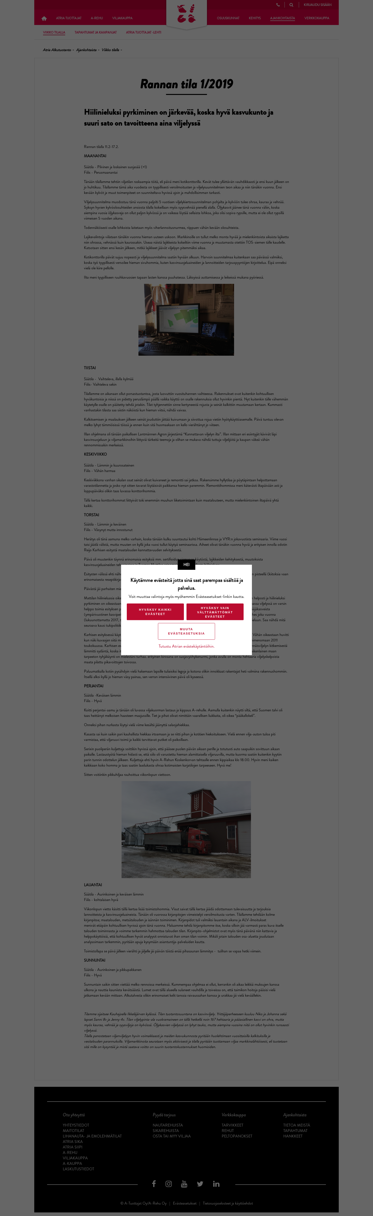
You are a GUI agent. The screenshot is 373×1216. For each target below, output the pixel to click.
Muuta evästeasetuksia (186, 631)
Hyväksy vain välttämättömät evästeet (215, 612)
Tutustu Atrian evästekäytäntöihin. (187, 646)
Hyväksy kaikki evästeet (155, 611)
